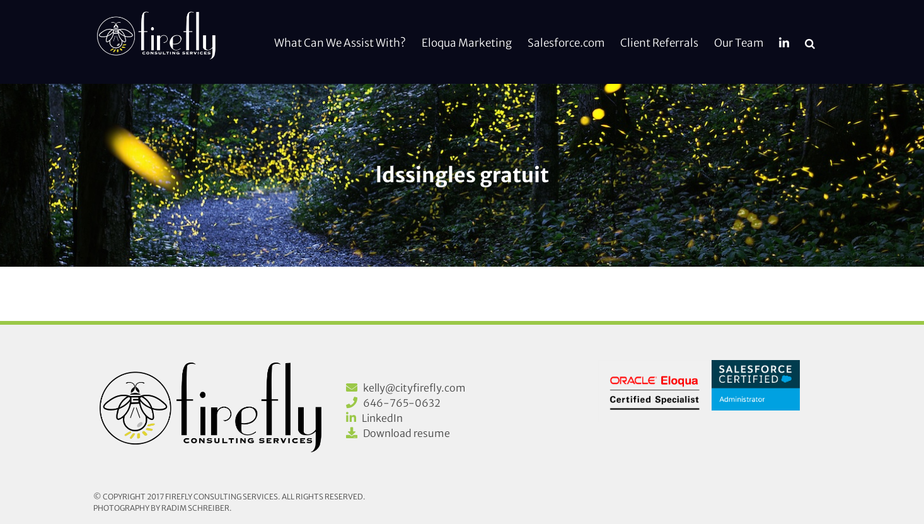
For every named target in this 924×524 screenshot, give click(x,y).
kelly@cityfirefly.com (414, 387)
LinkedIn (382, 418)
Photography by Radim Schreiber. (162, 508)
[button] (810, 42)
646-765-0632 (402, 403)
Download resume (406, 433)
